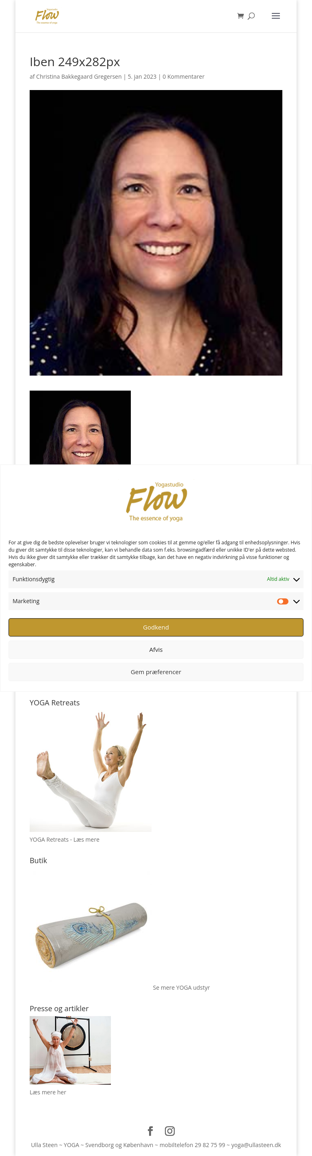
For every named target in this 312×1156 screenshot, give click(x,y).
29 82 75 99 (210, 1145)
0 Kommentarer (183, 76)
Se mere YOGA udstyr (181, 987)
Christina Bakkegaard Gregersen (78, 76)
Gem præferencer (156, 672)
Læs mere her (48, 1092)
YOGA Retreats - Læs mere (65, 839)
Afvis (156, 649)
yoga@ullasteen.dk (256, 1145)
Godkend (156, 627)
